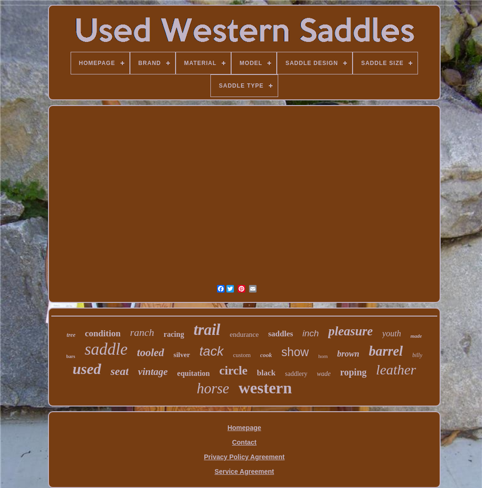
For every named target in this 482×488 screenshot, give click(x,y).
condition (102, 333)
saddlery (296, 373)
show (295, 351)
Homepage (244, 427)
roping (353, 372)
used (86, 368)
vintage (153, 371)
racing (174, 334)
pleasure (350, 331)
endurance (244, 334)
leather (396, 369)
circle (233, 370)
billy (417, 355)
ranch (142, 332)
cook (266, 354)
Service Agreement (244, 471)
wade (324, 373)
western (265, 388)
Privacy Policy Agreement (244, 457)
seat (120, 371)
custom (242, 354)
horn (323, 356)
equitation (193, 373)
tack (212, 351)
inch (311, 333)
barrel (386, 350)
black (266, 372)
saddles (280, 333)
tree (71, 335)
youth (391, 333)
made (416, 336)
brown (348, 353)
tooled (150, 352)
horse (213, 388)
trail (206, 329)
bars (70, 356)
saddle (106, 349)
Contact (244, 442)
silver (182, 354)
